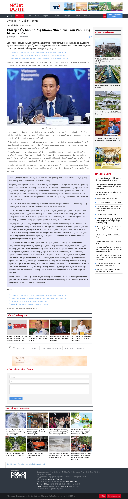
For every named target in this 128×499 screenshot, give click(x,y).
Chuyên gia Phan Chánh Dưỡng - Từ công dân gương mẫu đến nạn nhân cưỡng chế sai (108, 208)
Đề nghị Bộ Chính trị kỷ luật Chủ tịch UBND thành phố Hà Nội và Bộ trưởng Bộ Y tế (38, 52)
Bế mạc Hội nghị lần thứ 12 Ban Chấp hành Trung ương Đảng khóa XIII (59, 338)
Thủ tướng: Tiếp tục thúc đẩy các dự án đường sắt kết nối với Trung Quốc (107, 139)
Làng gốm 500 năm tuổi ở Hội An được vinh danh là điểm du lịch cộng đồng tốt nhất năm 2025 (81, 456)
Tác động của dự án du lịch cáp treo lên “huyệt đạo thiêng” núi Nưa (108, 179)
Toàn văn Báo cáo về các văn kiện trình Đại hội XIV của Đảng (108, 264)
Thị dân (46, 16)
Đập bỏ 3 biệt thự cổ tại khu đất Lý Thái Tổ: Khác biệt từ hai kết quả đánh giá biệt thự (109, 186)
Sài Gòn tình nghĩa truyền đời (107, 198)
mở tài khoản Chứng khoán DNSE (35, 464)
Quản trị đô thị (29, 20)
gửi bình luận (16, 399)
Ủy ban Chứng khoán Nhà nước (51, 348)
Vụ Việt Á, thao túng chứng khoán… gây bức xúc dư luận (29, 304)
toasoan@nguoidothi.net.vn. (51, 486)
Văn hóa (56, 16)
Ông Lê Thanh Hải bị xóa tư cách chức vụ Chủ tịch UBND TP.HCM (38, 338)
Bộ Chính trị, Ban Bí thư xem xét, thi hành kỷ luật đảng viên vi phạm (81, 338)
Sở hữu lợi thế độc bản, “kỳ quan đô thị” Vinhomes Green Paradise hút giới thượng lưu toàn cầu (109, 249)
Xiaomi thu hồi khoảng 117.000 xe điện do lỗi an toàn (35, 455)
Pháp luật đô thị (12, 25)
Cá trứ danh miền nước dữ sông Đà (109, 202)
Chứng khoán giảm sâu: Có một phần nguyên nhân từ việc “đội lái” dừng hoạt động (38, 298)
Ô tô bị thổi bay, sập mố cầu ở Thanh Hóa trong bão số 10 (108, 113)
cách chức (20, 348)
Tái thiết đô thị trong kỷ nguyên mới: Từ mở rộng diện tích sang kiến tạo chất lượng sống (109, 221)
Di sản (37, 16)
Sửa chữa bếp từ (11, 464)
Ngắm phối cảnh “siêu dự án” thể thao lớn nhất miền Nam (108, 270)
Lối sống (77, 16)
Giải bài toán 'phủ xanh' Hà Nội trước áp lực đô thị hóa (15, 454)
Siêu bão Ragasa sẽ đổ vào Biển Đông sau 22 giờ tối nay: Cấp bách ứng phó (15, 432)
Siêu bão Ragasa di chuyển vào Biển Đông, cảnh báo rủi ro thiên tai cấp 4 (59, 455)
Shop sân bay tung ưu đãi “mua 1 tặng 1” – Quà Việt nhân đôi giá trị (36, 432)
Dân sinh (19, 16)
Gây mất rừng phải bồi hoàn (106, 215)
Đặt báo (102, 496)
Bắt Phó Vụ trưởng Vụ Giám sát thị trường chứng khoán (29, 301)
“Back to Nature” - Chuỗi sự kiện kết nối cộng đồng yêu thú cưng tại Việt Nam (80, 432)
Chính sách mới (25, 25)
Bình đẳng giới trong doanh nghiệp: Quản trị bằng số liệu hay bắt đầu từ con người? (108, 257)
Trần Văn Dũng (32, 348)
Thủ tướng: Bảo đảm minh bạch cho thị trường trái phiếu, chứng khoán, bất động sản (39, 58)
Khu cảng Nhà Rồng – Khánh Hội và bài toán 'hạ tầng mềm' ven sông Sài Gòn (108, 229)
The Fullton (21, 464)
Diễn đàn (87, 16)
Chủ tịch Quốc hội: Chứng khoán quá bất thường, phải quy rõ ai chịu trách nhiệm (38, 55)
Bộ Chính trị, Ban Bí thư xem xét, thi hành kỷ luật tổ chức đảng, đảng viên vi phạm (17, 338)
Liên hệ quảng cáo (114, 496)
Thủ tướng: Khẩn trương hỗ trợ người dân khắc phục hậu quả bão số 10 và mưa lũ (108, 61)
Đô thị (29, 16)
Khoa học (66, 16)
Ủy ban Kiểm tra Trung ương (74, 348)
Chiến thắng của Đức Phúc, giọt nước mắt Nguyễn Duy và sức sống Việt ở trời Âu (58, 432)
